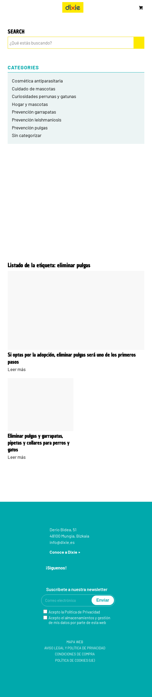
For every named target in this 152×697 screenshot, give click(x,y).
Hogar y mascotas (30, 104)
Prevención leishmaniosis (36, 120)
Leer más (17, 369)
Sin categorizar (26, 135)
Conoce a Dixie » (65, 551)
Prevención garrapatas (34, 112)
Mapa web (74, 642)
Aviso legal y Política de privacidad (74, 648)
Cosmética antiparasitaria (37, 81)
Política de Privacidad (82, 612)
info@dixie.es (62, 542)
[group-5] (72, 7)
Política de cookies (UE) (75, 660)
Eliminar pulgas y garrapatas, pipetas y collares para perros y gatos (38, 443)
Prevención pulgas (30, 127)
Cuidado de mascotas (33, 88)
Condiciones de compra (75, 654)
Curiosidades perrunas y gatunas (44, 96)
